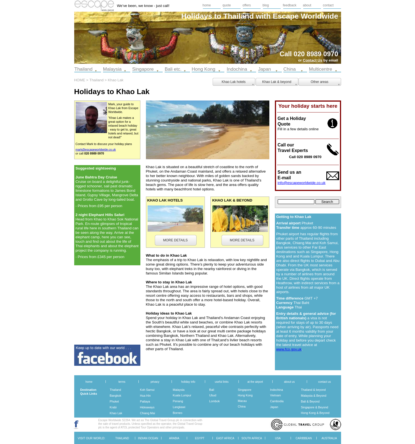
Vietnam (275, 395)
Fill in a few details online (298, 129)
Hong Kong (245, 395)
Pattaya (145, 401)
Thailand (115, 389)
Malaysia (179, 389)
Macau (242, 401)
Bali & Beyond (310, 401)
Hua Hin (145, 395)
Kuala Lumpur (182, 395)
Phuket (114, 401)
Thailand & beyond (313, 389)
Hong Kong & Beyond (315, 412)
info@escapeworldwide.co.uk (301, 183)
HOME (79, 80)
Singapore (245, 389)
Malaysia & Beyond (314, 395)
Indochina (276, 389)
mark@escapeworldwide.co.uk (96, 149)
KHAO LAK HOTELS (165, 200)
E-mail (284, 177)
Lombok (214, 401)
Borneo (177, 412)
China (242, 406)
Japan (274, 407)
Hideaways (147, 407)
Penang (178, 401)
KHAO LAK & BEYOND (232, 200)
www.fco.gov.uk (289, 349)
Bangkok (115, 395)
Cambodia (277, 401)
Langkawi (179, 407)
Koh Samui (147, 389)
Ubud (213, 395)
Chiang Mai (147, 413)
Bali (211, 389)
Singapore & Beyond (314, 407)
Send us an (289, 172)
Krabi (113, 407)
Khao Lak (116, 413)
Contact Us (312, 60)
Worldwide (319, 16)
